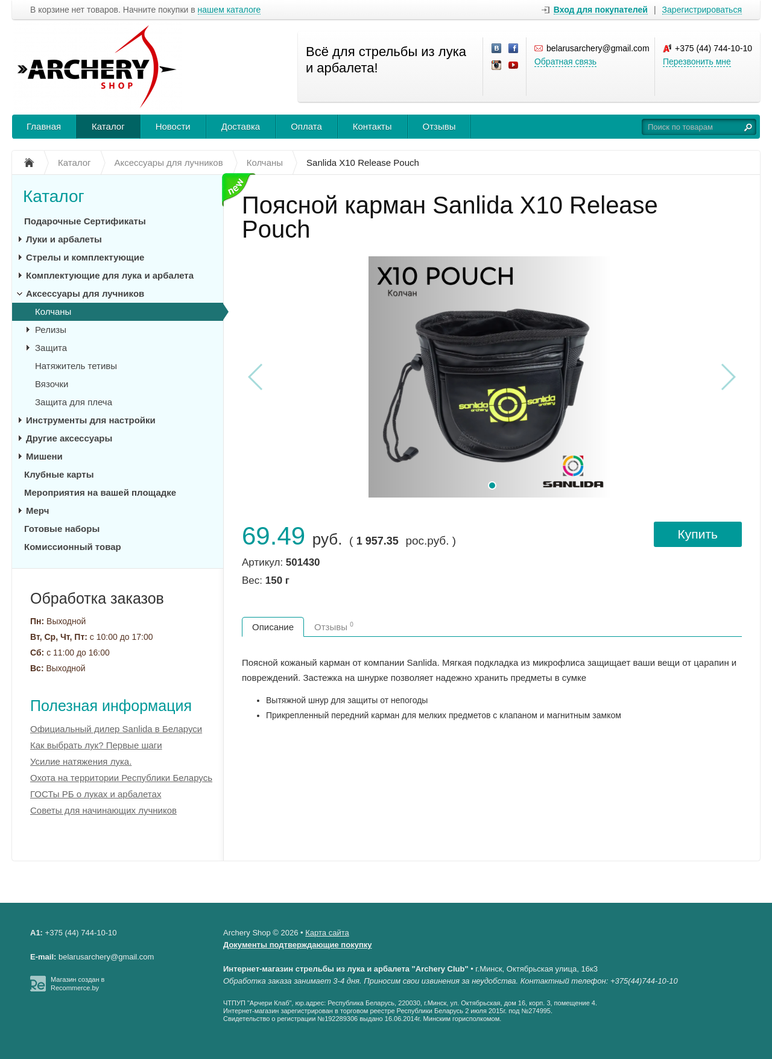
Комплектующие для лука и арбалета (110, 275)
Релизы (50, 329)
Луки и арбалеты (64, 239)
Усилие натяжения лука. (80, 761)
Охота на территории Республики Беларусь (121, 778)
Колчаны (53, 311)
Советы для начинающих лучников (103, 810)
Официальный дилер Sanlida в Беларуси (116, 729)
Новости (173, 126)
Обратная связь (565, 61)
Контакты (372, 126)
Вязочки (51, 384)
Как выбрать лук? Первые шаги (96, 745)
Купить (698, 534)
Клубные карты (58, 474)
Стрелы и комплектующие (85, 257)
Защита (51, 348)
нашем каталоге (229, 9)
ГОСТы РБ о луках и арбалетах (95, 794)
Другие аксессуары (69, 438)
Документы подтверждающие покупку (297, 944)
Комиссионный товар (72, 547)
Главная (44, 126)
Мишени (44, 456)
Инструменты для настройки (91, 420)
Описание (273, 627)
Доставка (240, 126)
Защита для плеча (73, 402)
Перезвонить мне (697, 61)
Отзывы (439, 126)
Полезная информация (111, 705)
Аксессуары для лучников (85, 293)
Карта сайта (327, 932)
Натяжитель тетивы (76, 366)
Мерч (37, 510)
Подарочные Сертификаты (85, 221)
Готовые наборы (62, 528)
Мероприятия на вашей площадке (100, 492)
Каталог (108, 126)
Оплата (306, 126)
